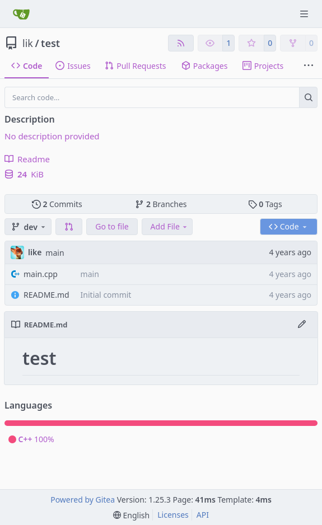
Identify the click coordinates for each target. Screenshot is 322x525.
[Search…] (308, 97)
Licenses (173, 514)
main (54, 252)
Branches (160, 204)
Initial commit (106, 294)
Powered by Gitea (82, 499)
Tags (265, 204)
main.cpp (41, 274)
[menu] (131, 515)
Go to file (111, 226)
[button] (68, 226)
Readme (27, 159)
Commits (57, 204)
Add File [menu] (170, 226)
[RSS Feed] (181, 43)
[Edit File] (302, 324)
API (203, 514)
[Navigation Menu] (305, 13)
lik (27, 43)
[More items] (309, 66)
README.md (46, 294)
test (50, 43)
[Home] (21, 14)
